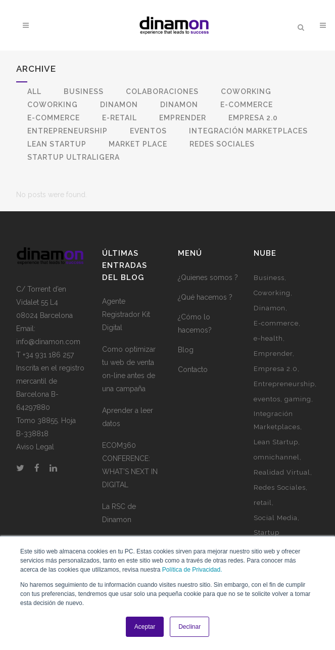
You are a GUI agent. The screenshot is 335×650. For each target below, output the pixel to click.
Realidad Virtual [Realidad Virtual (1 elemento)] (282, 472)
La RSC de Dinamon (119, 513)
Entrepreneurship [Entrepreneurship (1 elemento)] (284, 384)
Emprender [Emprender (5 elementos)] (273, 353)
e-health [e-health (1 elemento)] (268, 338)
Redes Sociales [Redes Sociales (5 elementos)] (280, 487)
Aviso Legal (35, 447)
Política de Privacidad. (192, 569)
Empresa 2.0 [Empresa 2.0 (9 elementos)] (276, 369)
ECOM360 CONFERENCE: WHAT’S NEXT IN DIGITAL (130, 465)
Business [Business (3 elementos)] (269, 278)
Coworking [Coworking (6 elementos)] (272, 293)
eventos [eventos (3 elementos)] (267, 399)
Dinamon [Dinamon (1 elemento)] (269, 308)
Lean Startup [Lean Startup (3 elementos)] (276, 442)
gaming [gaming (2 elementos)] (297, 399)
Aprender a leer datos (127, 417)
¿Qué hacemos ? (205, 297)
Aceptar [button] (144, 626)
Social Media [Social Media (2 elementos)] (276, 518)
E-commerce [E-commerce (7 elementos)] (276, 323)
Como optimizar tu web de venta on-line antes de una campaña (129, 369)
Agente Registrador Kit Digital (126, 314)
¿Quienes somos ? (208, 277)
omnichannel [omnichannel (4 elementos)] (277, 457)
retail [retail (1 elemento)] (263, 502)
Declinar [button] (189, 626)
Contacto (193, 369)
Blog (186, 350)
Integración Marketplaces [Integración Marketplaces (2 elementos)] (277, 420)
